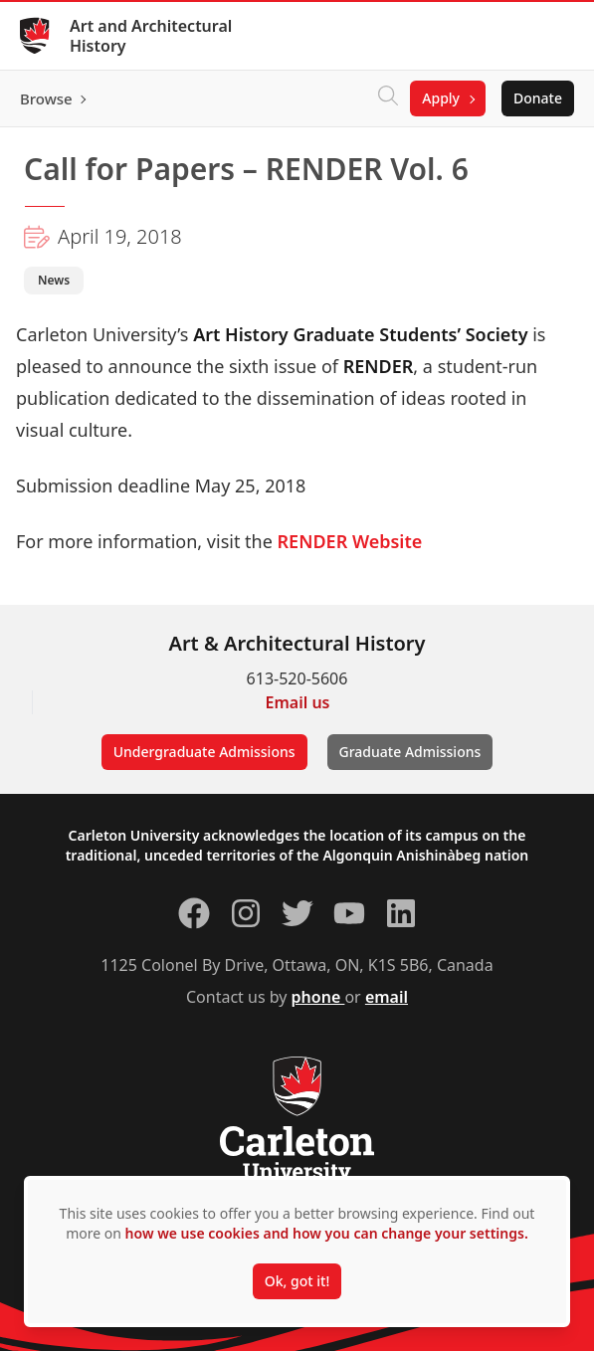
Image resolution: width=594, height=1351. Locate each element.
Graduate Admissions (410, 751)
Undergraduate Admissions (204, 751)
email (386, 997)
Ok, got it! (297, 1280)
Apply (441, 98)
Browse (46, 98)
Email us (298, 702)
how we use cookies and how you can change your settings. (326, 1233)
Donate (537, 98)
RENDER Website (350, 541)
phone (318, 997)
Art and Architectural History (151, 36)
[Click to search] (388, 98)
